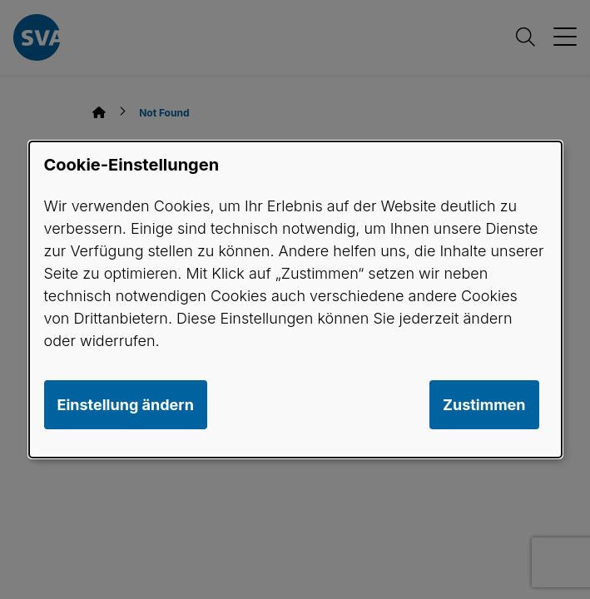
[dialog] (295, 299)
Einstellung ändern (125, 404)
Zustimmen (484, 404)
